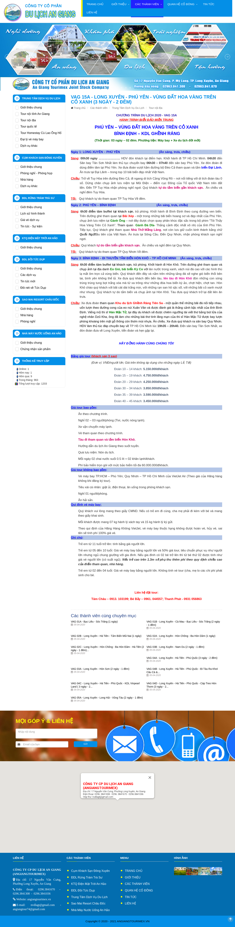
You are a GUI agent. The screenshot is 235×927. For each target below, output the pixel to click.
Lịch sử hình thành (32, 213)
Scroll (230, 919)
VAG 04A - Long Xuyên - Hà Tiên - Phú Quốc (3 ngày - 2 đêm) (182, 657)
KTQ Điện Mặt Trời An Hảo (88, 883)
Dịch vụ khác (28, 145)
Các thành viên (147, 4)
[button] (117, 803)
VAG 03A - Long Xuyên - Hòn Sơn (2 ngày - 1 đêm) (100, 668)
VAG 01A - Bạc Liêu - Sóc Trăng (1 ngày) (94, 621)
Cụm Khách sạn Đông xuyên (90, 870)
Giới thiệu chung (31, 107)
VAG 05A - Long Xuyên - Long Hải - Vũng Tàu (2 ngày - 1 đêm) (107, 697)
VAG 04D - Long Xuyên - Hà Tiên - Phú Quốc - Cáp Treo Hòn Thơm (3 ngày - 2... (181, 685)
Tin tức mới (27, 281)
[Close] (149, 777)
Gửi (86, 744)
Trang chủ (95, 4)
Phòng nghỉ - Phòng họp (36, 173)
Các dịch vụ (28, 274)
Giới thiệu (118, 4)
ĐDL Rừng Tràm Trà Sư (87, 877)
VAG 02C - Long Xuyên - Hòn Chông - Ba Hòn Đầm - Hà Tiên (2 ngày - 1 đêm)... (107, 648)
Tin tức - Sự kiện (31, 226)
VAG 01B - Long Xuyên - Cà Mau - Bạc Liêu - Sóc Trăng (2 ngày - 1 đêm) (183, 623)
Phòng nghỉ (27, 321)
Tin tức (208, 4)
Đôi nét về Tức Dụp (33, 287)
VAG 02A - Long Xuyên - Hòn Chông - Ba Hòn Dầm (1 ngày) (181, 635)
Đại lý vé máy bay (32, 139)
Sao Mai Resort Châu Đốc (88, 903)
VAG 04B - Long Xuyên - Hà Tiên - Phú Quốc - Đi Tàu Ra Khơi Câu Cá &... (182, 670)
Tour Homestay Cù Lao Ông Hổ (41, 132)
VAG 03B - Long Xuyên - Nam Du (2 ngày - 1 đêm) (175, 646)
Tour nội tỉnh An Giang (35, 113)
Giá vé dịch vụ (29, 219)
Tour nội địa (28, 120)
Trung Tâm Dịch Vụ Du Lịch (128, 107)
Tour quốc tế (28, 126)
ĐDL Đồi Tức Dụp (83, 890)
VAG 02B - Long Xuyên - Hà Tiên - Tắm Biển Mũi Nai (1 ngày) (106, 635)
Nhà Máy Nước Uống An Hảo (90, 910)
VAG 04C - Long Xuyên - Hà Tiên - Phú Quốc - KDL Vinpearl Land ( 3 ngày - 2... (105, 685)
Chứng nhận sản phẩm (35, 349)
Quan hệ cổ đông (180, 4)
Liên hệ (92, 12)
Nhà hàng (26, 179)
